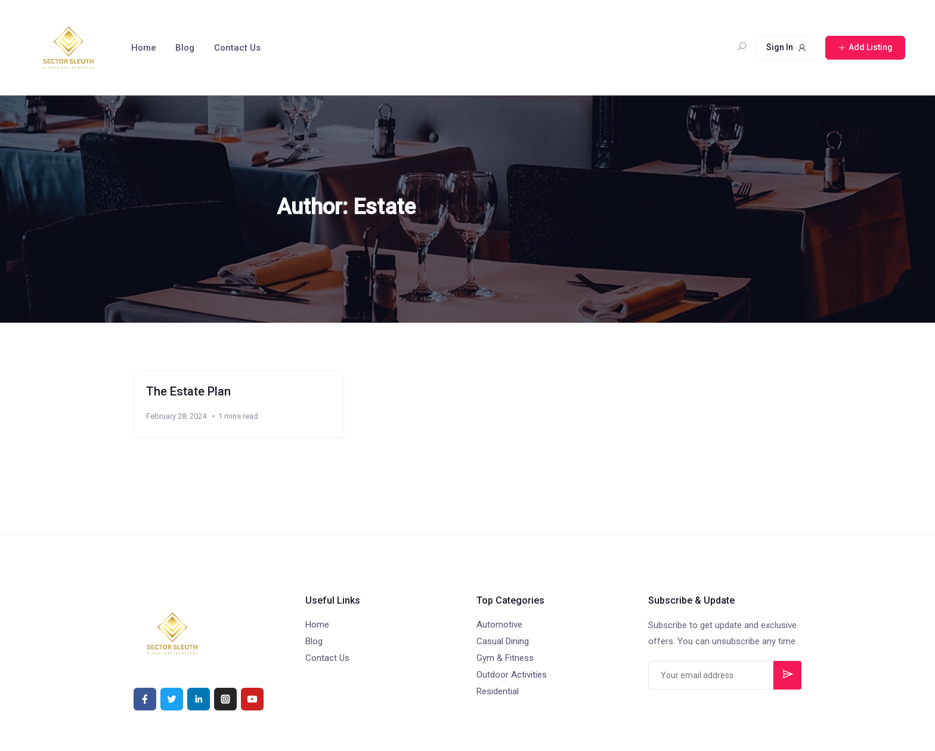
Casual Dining (502, 641)
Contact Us (237, 47)
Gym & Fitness (505, 658)
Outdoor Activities (511, 674)
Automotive (499, 624)
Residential (497, 691)
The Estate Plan (188, 391)
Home (143, 47)
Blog (184, 47)
